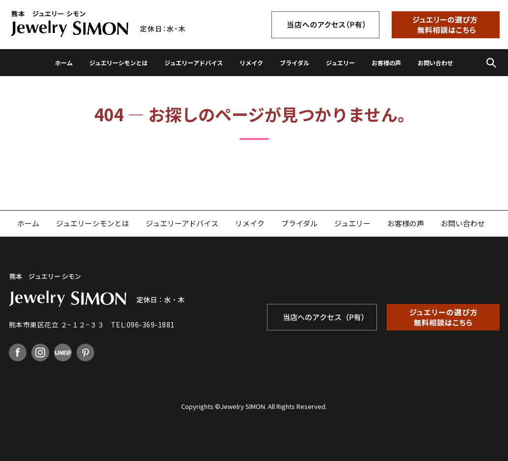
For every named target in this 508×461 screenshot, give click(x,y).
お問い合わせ (435, 62)
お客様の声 (386, 62)
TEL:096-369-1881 (143, 324)
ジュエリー (340, 62)
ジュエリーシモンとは (118, 62)
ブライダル (294, 62)
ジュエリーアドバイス (193, 62)
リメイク (251, 62)
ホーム (64, 62)
